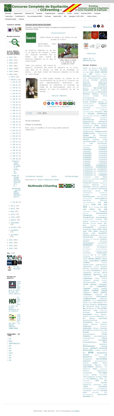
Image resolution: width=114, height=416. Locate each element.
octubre (14, 227)
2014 (11, 57)
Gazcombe (93, 223)
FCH (10, 360)
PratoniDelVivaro (89, 342)
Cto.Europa (48, 16)
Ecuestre (103, 179)
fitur (95, 211)
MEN (84, 308)
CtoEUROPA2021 (102, 169)
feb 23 (15, 144)
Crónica (96, 139)
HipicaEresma (88, 237)
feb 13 (15, 116)
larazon (104, 278)
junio (13, 214)
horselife (86, 247)
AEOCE (84, 74)
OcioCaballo (87, 322)
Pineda (104, 334)
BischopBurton (92, 92)
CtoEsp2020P (103, 155)
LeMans (104, 282)
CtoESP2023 (87, 161)
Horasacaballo (88, 243)
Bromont (104, 100)
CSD (106, 141)
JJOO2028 (104, 262)
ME (84, 306)
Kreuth (88, 270)
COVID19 (86, 139)
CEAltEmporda (97, 115)
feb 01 (15, 82)
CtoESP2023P (103, 161)
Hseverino (86, 255)
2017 (11, 66)
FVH (10, 358)
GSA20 (99, 229)
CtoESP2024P (103, 163)
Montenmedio (87, 314)
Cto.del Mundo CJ (20, 16)
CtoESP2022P (103, 159)
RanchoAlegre (89, 346)
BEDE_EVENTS (95, 90)
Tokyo (105, 377)
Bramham (96, 96)
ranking (104, 346)
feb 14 (15, 119)
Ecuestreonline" (59, 33)
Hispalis (103, 239)
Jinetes (85, 261)
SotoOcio (86, 371)
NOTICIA (92, 318)
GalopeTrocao (94, 221)
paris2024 (87, 330)
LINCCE (95, 292)
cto (91, 143)
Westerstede (102, 394)
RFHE (10, 341)
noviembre (14, 230)
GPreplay (93, 225)
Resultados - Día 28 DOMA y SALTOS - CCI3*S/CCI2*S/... (16, 194)
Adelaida (103, 70)
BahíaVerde (87, 86)
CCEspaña (91, 113)
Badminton (87, 84)
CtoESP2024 (87, 163)
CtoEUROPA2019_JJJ (89, 169)
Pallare (95, 328)
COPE (94, 135)
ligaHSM (104, 290)
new (106, 316)
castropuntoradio (88, 111)
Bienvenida (8, 13)
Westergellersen (88, 394)
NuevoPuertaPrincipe (90, 320)
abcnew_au (95, 68)
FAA (99, 202)
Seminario (99, 367)
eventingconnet (89, 196)
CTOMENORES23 (87, 177)
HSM (91, 255)
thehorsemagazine (89, 377)
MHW (96, 308)
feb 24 (15, 147)
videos (85, 386)
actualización (93, 70)
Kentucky (103, 268)
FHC (10, 355)
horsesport (86, 251)
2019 (11, 71)
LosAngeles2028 (87, 296)
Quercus (85, 344)
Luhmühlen (87, 300)
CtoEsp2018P (103, 151)
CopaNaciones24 (89, 133)
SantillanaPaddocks (101, 361)
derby (105, 177)
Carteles (69, 13)
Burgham (85, 102)
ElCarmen (95, 183)
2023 (11, 245)
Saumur (95, 363)
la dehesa (104, 270)
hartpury (86, 235)
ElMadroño (95, 185)
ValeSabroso (87, 385)
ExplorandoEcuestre (89, 202)
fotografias (88, 217)
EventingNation (101, 198)
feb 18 (15, 130)
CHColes (93, 123)
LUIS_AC (94, 300)
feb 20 (15, 136)
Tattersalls (103, 375)
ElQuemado (87, 187)
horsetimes (87, 253)
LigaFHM (94, 291)
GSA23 (90, 231)
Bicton (85, 92)
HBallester (94, 235)
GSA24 (96, 231)
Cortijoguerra (89, 137)
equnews (98, 190)
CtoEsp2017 (103, 149)
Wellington (95, 392)
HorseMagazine (102, 247)
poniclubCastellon (100, 336)
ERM (105, 191)
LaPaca (97, 278)
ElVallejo (95, 187)
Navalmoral (92, 316)
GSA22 (85, 231)
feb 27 (15, 156)
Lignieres (87, 292)
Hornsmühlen (103, 243)
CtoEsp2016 (87, 149)
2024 (11, 248)
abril (13, 208)
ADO (84, 72)
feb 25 (15, 150)
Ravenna (85, 348)
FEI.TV (91, 207)
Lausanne (96, 280)
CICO (96, 126)
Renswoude (103, 348)
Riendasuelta (102, 353)
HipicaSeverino (87, 239)
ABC (90, 68)
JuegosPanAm (87, 266)
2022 (11, 243)
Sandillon (87, 361)
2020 (11, 74)
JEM (65, 16)
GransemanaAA (88, 227)
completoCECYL (101, 128)
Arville (95, 80)
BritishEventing (88, 98)
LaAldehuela (87, 272)
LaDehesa (87, 275)
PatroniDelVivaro (98, 330)
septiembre (15, 223)
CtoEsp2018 (87, 151)
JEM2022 (104, 259)
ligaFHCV (104, 288)
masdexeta (93, 304)
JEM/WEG (91, 259)
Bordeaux (104, 94)
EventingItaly (87, 198)
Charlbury (103, 119)
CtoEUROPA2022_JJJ (89, 171)
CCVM (84, 115)
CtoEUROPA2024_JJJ (89, 175)
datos (97, 177)
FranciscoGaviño (88, 219)
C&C (106, 102)
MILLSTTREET (102, 308)
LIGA (90, 286)
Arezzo (104, 78)
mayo (13, 211)
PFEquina (104, 332)
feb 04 (15, 90)
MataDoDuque (102, 304)
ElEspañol (86, 185)
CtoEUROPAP (103, 175)
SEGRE (105, 365)
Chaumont (86, 123)
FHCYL (11, 353)
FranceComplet (101, 217)
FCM (10, 348)
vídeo (105, 385)
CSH (84, 143)
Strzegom (103, 373)
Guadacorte (103, 231)
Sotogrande (103, 369)
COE (94, 128)
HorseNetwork (87, 249)
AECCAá (104, 72)
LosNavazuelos (89, 299)
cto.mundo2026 (102, 145)
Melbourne (104, 306)
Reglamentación (18, 13)
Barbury (85, 88)
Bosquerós (86, 96)
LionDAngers (87, 295)
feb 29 (15, 202)
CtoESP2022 (87, 159)
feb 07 (15, 99)
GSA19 (94, 229)
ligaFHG (86, 290)
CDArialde (89, 115)
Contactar (21, 19)
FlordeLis (103, 211)
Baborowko (86, 82)
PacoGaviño (103, 326)
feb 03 (15, 88)
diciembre (14, 235)
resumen (97, 350)
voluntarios (96, 390)
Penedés (86, 332)
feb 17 (15, 127)
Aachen (85, 68)
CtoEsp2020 (87, 155)
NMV (84, 318)
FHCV (84, 209)
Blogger (77, 411)
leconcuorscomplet (89, 282)
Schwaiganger (87, 365)
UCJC (105, 378)
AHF (90, 74)
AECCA (92, 72)
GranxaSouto (103, 227)
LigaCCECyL (102, 286)
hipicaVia (96, 239)
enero (13, 77)
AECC (87, 72)
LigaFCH (95, 288)
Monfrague (86, 312)
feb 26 (15, 153)
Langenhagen (87, 278)
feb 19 (15, 133)
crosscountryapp (89, 141)
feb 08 (15, 102)
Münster (96, 314)
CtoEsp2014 (86, 147)
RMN (106, 355)
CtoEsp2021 (87, 157)
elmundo (104, 185)
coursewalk (103, 137)
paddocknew (87, 328)
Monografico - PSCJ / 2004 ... (77, 16)
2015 (11, 60)
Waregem (104, 390)
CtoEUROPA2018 (88, 167)
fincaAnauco (86, 211)
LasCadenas (87, 280)
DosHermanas (95, 179)
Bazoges (86, 90)
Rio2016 (86, 355)
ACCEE (105, 68)
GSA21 (105, 229)
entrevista (103, 189)
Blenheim (86, 94)
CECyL (104, 116)
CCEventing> (88, 27)
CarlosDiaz (87, 108)
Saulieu (85, 363)
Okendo (97, 322)
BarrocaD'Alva (100, 88)
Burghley (93, 102)
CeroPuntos (87, 118)
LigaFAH (86, 289)
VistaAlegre (87, 390)
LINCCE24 (103, 292)
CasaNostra (103, 109)
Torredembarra (92, 379)
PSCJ (105, 342)
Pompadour (87, 336)
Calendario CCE (29, 13)
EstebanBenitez (87, 192)
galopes (85, 221)
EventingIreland (102, 196)
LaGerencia (97, 274)
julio (13, 217)
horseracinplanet (101, 249)
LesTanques (103, 284)
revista (104, 350)
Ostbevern (103, 324)
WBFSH (85, 392)
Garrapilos (103, 221)
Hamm (93, 233)
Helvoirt (101, 235)
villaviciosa (87, 388)
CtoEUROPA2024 (102, 173)
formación (87, 215)
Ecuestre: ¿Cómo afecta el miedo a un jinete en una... (16, 167)
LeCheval (104, 280)
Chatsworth (103, 121)
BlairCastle (102, 92)
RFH (84, 353)
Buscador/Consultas (10, 19)
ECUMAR (105, 181)
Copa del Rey (9, 16)
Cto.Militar (102, 143)
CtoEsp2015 (103, 147)
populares (86, 340)
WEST (105, 392)
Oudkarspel (87, 326)
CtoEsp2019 (87, 153)
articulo (86, 80)
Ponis (104, 338)
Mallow (85, 302)
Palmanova (103, 328)
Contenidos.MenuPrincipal (91, 129)
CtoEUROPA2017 (101, 165)
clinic (104, 126)
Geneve (100, 223)
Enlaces (76, 13)
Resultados (39, 13)
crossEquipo (100, 141)
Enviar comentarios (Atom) (48, 180)
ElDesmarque (103, 183)
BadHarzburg (103, 82)
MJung (95, 310)
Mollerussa (103, 310)
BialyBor (104, 90)
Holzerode (103, 241)
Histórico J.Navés (91, 16)
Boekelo (95, 94)
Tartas (94, 375)
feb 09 (15, 105)
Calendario (103, 104)
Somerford (86, 369)
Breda (105, 96)
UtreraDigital (87, 382)
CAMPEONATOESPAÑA (88, 105)
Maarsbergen (102, 300)
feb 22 (15, 142)
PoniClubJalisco (88, 338)
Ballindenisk (102, 86)
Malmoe (90, 302)
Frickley (99, 219)
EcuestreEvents (88, 181)
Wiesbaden (87, 396)
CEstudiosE (103, 117)
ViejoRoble (103, 386)
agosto (14, 220)
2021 (11, 240)
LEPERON (85, 284)
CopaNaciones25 (102, 133)
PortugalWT (103, 340)
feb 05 (15, 93)
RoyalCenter (87, 357)
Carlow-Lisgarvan (101, 107)
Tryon (101, 379)
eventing (104, 195)
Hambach (85, 233)
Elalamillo (87, 183)
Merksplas (90, 308)
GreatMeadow (87, 229)
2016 (11, 63)
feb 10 (15, 108)
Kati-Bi (86, 268)
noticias (103, 318)
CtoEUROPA (87, 165)
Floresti (85, 213)
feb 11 (15, 110)
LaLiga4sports (87, 276)
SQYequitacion (102, 371)
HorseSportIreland (101, 251)
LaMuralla (103, 276)
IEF (95, 255)
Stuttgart (86, 375)
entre (84, 188)
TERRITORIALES (14, 343)
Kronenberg (96, 270)
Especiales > (61, 13)
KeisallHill (94, 268)
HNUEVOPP (86, 241)
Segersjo (98, 365)
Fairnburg (86, 204)
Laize (105, 274)
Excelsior (103, 200)
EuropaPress (103, 192)
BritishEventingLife (90, 100)
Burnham (101, 102)
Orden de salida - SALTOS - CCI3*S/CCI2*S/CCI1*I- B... (16, 181)
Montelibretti (101, 312)
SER (106, 367)
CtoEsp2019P (103, 153)
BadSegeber (103, 84)
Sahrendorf (103, 357)
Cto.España (97, 13)
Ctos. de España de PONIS (35, 16)
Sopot (95, 369)
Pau (105, 330)
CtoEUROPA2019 (101, 167)
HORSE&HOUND (87, 245)
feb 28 (15, 159)
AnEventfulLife (97, 76)
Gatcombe (86, 223)
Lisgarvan (98, 295)
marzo (13, 206)
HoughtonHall (102, 253)
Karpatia (104, 266)
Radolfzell (103, 344)
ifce (99, 255)
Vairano (104, 382)
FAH (10, 351)
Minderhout (87, 310)
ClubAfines (87, 128)
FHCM (105, 207)
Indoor (104, 255)
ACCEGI (85, 70)
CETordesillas (88, 119)
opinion (85, 324)
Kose (84, 270)
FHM (10, 346)
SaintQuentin (87, 359)
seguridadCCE (88, 367)
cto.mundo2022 (87, 145)
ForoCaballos (103, 215)
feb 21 (15, 139)
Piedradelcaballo (89, 334)
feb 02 (15, 85)
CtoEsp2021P (103, 157)
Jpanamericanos (88, 265)
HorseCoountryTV (102, 245)
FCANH (93, 205)
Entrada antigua (72, 176)
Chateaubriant (88, 121)
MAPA (94, 302)
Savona (104, 363)
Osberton (94, 324)
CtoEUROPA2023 (102, 171)
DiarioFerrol (87, 179)
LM (106, 295)
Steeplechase (87, 373)
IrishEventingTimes (101, 257)
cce (84, 113)
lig (84, 286)
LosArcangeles (101, 296)
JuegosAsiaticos (101, 265)
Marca (105, 302)
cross (105, 139)
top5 (84, 378)
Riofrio (96, 355)
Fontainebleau (101, 213)
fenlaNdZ (96, 207)
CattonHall (98, 111)
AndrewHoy (87, 76)
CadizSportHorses (88, 103)
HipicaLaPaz (103, 237)
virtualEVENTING (102, 388)
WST (92, 396)
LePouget (93, 284)
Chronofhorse (87, 125)
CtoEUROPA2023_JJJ (89, 173)
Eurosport (86, 195)
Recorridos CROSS (86, 13)
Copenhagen (103, 135)
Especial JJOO (57, 16)
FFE (101, 207)
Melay (97, 306)
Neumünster (100, 316)
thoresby (99, 377)
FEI (10, 339)
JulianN (96, 266)
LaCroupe (97, 272)
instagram (86, 257)
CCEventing (51, 101)
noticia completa (59, 96)
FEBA (105, 205)
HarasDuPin (103, 233)
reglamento (94, 348)
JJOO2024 (86, 263)
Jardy (85, 259)
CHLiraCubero (102, 123)
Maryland (86, 304)
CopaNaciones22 (88, 131)
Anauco (105, 74)
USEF (105, 380)
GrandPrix (103, 225)
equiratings (87, 191)
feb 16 (15, 125)
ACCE (100, 68)
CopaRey (86, 135)
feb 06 (15, 96)
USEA (97, 380)
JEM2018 (98, 259)
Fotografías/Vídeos (50, 13)
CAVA (105, 111)
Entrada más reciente (34, 176)
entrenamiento (92, 189)
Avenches (103, 80)
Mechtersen (90, 306)
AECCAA (97, 72)
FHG (99, 209)
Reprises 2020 (65, 101)
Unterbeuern (86, 380)
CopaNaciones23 (101, 131)
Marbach (100, 302)
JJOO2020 (103, 261)
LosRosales (103, 299)
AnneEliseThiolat (94, 78)
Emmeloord (103, 187)
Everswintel (87, 200)
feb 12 (15, 113)
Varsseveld (97, 385)
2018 (11, 69)
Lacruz (104, 272)
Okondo (104, 322)
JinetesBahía (94, 261)
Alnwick (97, 74)
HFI (106, 235)
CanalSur (104, 106)
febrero (14, 80)
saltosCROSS (101, 359)
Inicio (54, 176)
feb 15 (15, 122)
